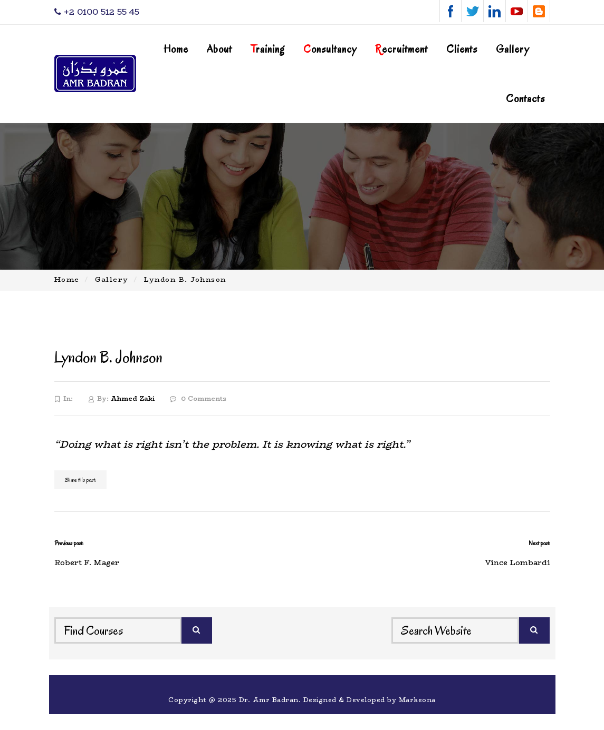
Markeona (417, 700)
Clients (461, 49)
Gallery (512, 49)
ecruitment (401, 49)
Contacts (525, 99)
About (219, 49)
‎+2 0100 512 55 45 (96, 11)
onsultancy (330, 49)
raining (268, 49)
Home (176, 49)
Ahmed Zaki (133, 398)
